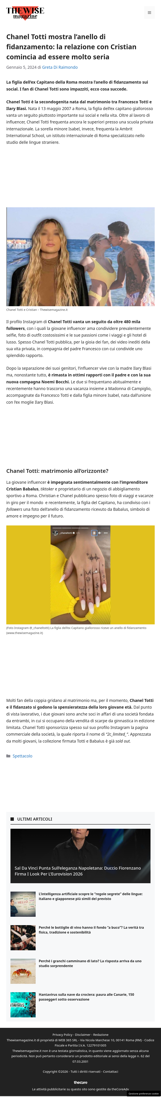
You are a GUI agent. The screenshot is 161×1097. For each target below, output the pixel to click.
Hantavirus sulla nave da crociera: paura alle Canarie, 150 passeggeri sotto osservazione (86, 996)
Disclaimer (83, 1034)
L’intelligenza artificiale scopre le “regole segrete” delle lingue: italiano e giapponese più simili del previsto (91, 896)
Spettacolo (22, 756)
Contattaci (110, 1071)
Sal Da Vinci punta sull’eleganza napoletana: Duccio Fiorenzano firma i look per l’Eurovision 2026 (78, 871)
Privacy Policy (62, 1034)
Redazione (100, 1034)
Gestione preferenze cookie (144, 1093)
